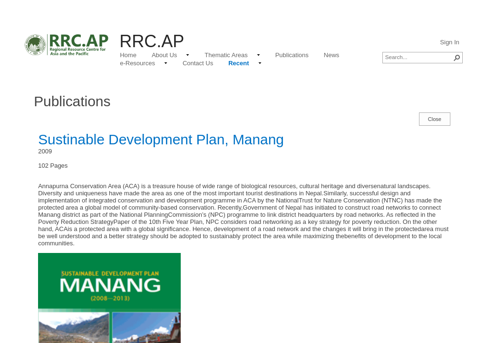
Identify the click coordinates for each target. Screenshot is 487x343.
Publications (72, 101)
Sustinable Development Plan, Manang (161, 139)
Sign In (449, 42)
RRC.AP (151, 41)
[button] (457, 57)
